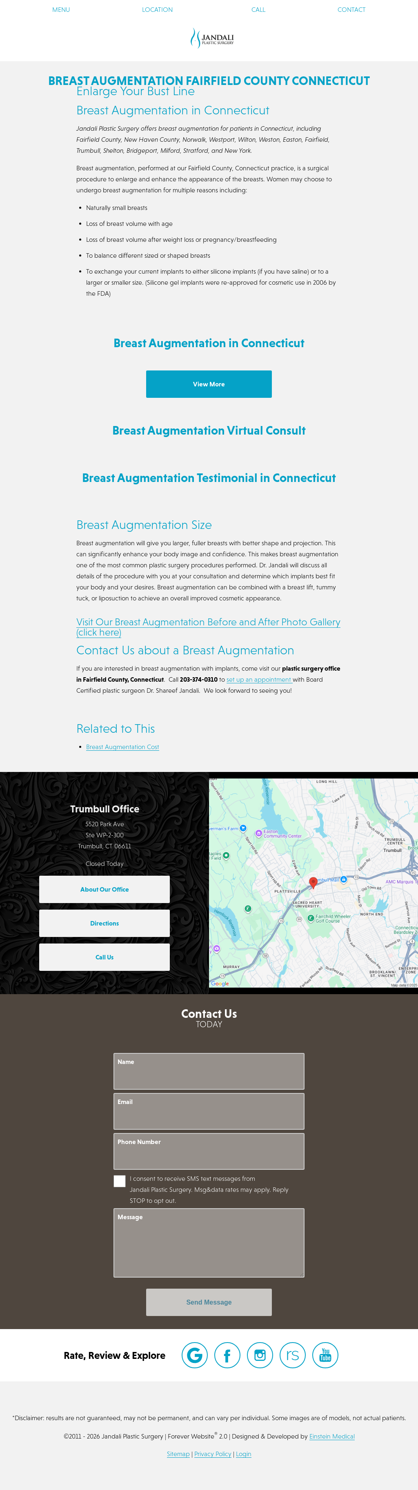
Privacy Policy (212, 1453)
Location (157, 9)
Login (243, 1453)
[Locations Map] (313, 882)
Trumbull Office (104, 808)
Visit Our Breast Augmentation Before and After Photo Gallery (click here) (208, 627)
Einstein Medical (332, 1436)
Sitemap (178, 1453)
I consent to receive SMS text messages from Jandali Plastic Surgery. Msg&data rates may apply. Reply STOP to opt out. (209, 1189)
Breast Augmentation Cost (122, 746)
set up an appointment (260, 679)
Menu (61, 9)
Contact (352, 9)
